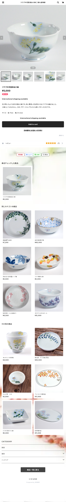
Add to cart (33, 124)
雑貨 (3, 454)
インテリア (5, 460)
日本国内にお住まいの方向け (33, 130)
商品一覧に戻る (33, 470)
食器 (3, 447)
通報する (61, 135)
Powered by (33, 482)
